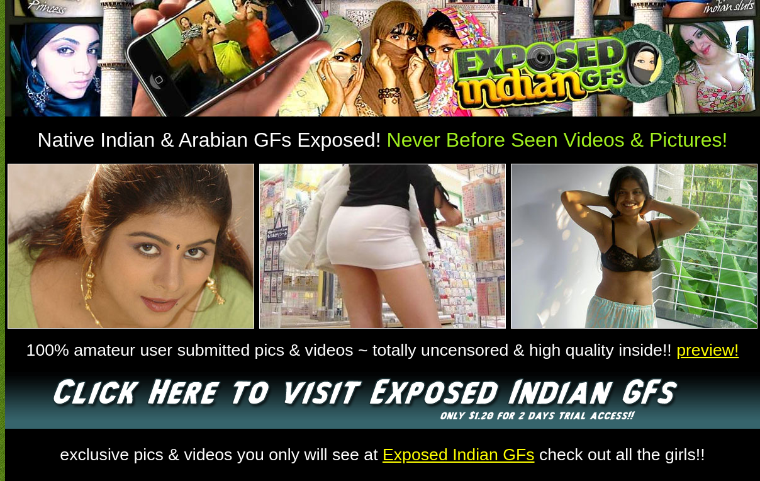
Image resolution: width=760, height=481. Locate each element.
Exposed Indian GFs (459, 454)
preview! (707, 350)
